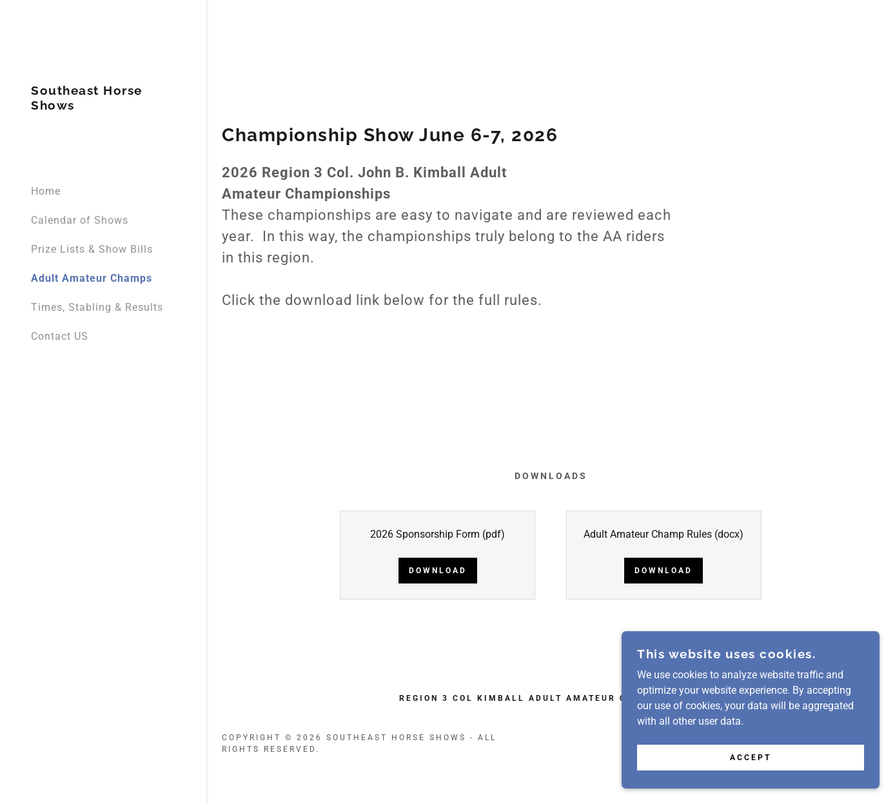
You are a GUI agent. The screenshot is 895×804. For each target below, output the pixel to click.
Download (438, 570)
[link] (103, 106)
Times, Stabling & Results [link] (97, 307)
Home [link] (46, 191)
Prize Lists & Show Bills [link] (92, 249)
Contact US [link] (59, 336)
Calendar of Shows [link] (79, 220)
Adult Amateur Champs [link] (91, 278)
